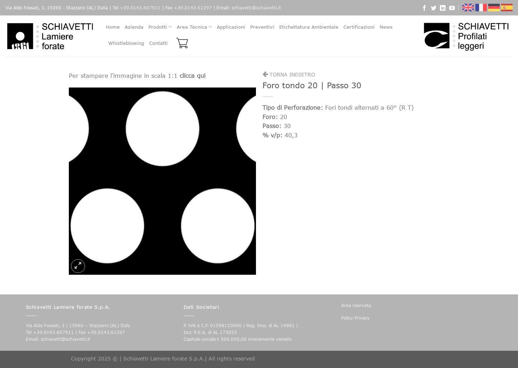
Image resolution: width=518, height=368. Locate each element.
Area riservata (356, 305)
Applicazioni (231, 27)
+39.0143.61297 (193, 7)
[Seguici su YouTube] (452, 9)
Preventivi (262, 27)
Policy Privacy (355, 318)
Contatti (158, 43)
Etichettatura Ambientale (308, 27)
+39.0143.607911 (140, 7)
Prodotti (160, 26)
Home (113, 27)
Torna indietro (288, 74)
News (386, 27)
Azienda (134, 27)
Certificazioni (359, 27)
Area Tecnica (194, 26)
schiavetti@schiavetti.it (256, 7)
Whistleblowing (126, 43)
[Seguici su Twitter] (434, 9)
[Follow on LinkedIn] (443, 9)
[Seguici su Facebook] (424, 9)
